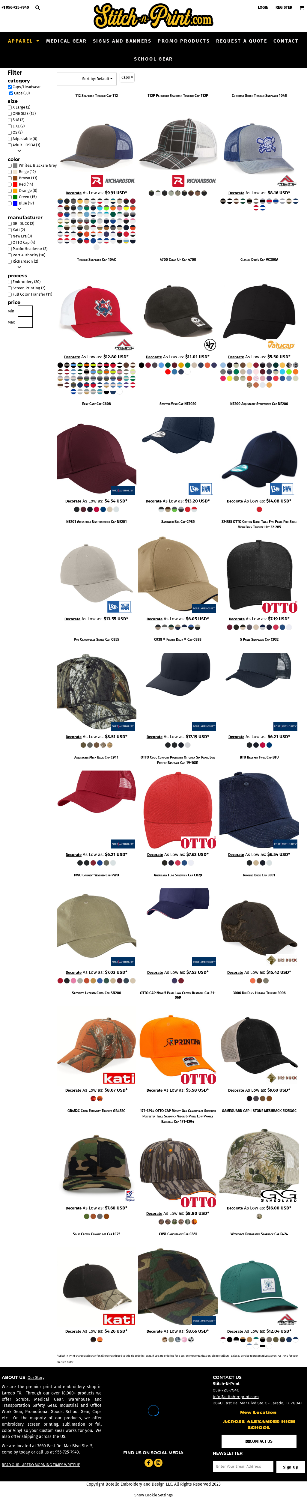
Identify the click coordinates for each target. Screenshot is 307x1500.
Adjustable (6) (25, 138)
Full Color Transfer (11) (32, 294)
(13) (25, 178)
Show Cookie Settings (153, 1495)
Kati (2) (19, 230)
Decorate (74, 193)
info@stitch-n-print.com (236, 1396)
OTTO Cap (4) (24, 242)
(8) (25, 191)
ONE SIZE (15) (24, 113)
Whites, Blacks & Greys (38, 165)
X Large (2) (21, 107)
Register (284, 7)
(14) (23, 184)
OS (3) (17, 132)
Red (22, 184)
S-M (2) (18, 120)
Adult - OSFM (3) (26, 145)
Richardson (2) (25, 261)
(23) (36, 166)
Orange (25, 190)
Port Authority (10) (29, 255)
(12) (24, 172)
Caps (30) (22, 93)
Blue (23, 203)
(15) (25, 197)
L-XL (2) (19, 126)
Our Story (36, 1377)
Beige (24, 171)
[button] (24, 41)
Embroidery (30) (26, 281)
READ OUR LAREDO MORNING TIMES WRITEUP (41, 1465)
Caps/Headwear (27, 87)
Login (263, 7)
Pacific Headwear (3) (30, 248)
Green (24, 197)
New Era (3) (22, 236)
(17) (23, 203)
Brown (24, 178)
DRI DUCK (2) (23, 223)
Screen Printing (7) (29, 288)
